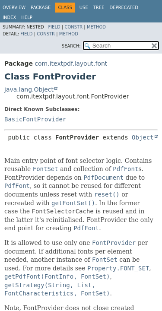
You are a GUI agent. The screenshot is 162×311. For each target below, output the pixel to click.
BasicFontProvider (35, 119)
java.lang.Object (29, 89)
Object (143, 137)
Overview (14, 7)
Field (54, 27)
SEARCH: (71, 46)
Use (83, 7)
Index (9, 17)
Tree (99, 7)
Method (96, 27)
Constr (73, 27)
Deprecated (123, 7)
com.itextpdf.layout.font (71, 63)
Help (26, 17)
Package (41, 7)
